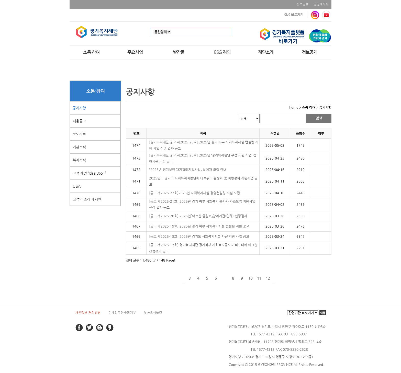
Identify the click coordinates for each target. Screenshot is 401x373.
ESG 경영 (222, 52)
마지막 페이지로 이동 (288, 278)
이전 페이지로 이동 (177, 278)
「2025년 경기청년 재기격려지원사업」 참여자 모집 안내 (187, 170)
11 (259, 278)
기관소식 (79, 147)
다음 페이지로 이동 (279, 278)
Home (293, 107)
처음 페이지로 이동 (169, 278)
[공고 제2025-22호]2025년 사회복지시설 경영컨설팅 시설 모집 (194, 193)
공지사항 (79, 108)
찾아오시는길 (153, 312)
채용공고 (79, 121)
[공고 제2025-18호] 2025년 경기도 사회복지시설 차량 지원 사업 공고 (199, 236)
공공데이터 (321, 4)
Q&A (77, 186)
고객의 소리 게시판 (87, 199)
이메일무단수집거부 (122, 312)
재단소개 (265, 52)
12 (268, 278)
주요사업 (135, 52)
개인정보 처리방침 (88, 312)
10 (250, 278)
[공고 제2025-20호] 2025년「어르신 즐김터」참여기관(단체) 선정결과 (198, 216)
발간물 (178, 52)
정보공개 (302, 4)
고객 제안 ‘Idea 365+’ (89, 173)
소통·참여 (91, 52)
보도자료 (79, 134)
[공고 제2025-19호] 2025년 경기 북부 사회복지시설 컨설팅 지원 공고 (199, 226)
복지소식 (79, 160)
